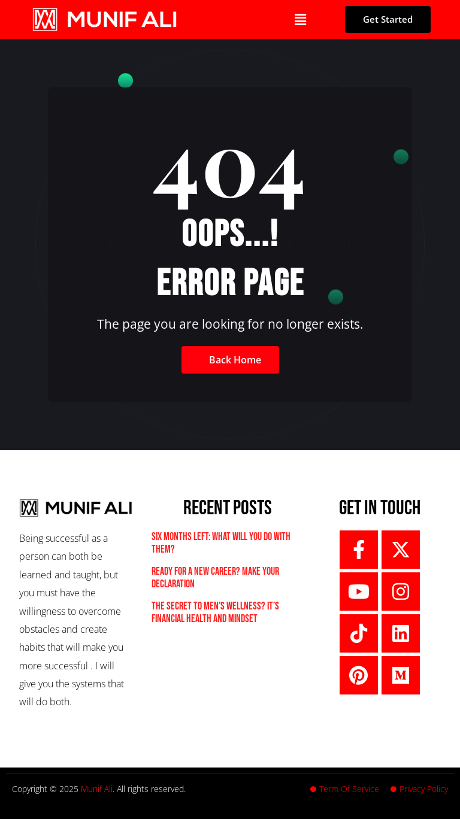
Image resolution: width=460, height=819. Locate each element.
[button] (300, 19)
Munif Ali (97, 788)
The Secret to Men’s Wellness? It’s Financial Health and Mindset (215, 613)
